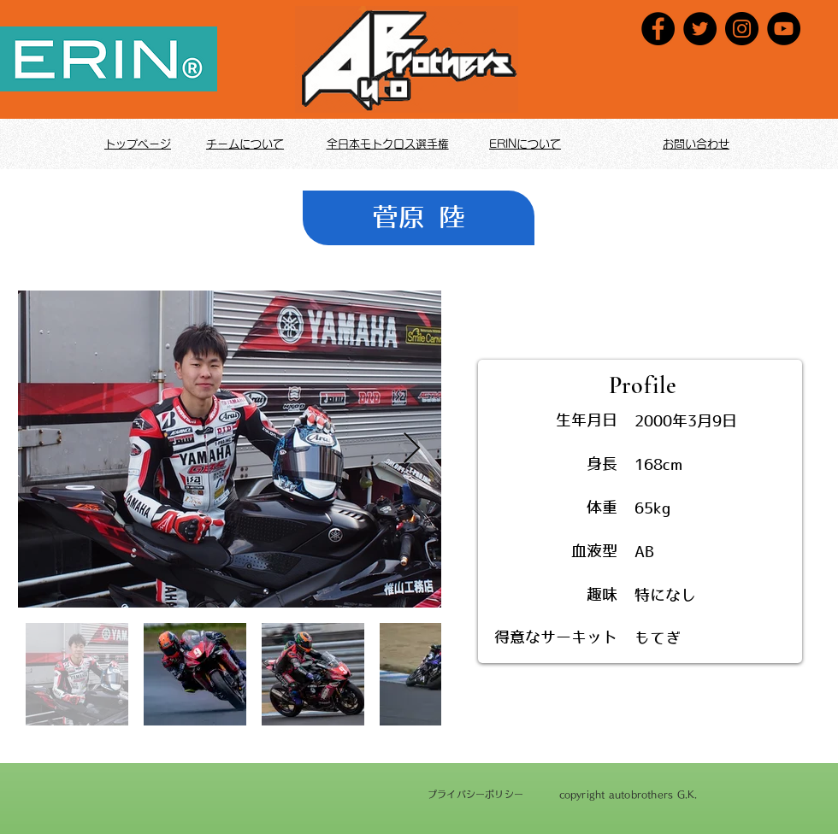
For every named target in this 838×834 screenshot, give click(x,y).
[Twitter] (700, 28)
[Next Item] (412, 449)
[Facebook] (658, 28)
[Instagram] (741, 28)
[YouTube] (783, 28)
